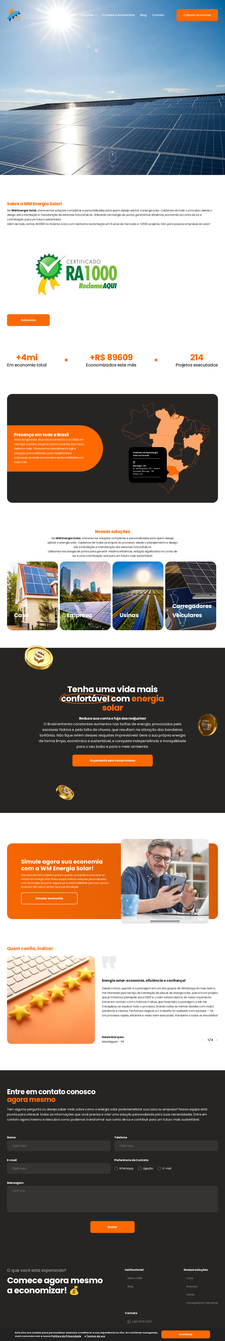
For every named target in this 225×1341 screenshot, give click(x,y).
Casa (189, 1278)
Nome (11, 1137)
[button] (217, 1040)
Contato (158, 15)
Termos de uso (95, 1336)
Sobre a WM (134, 1278)
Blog (143, 15)
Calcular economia (197, 15)
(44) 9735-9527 (139, 1321)
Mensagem (15, 1183)
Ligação (148, 1168)
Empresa (191, 1286)
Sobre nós (68, 15)
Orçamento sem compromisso (112, 761)
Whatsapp (126, 1168)
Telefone (120, 1137)
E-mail (12, 1160)
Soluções (88, 15)
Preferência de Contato (131, 1160)
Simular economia (49, 898)
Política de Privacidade (66, 1336)
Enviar (112, 1227)
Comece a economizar (118, 15)
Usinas (190, 1294)
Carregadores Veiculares (202, 1302)
